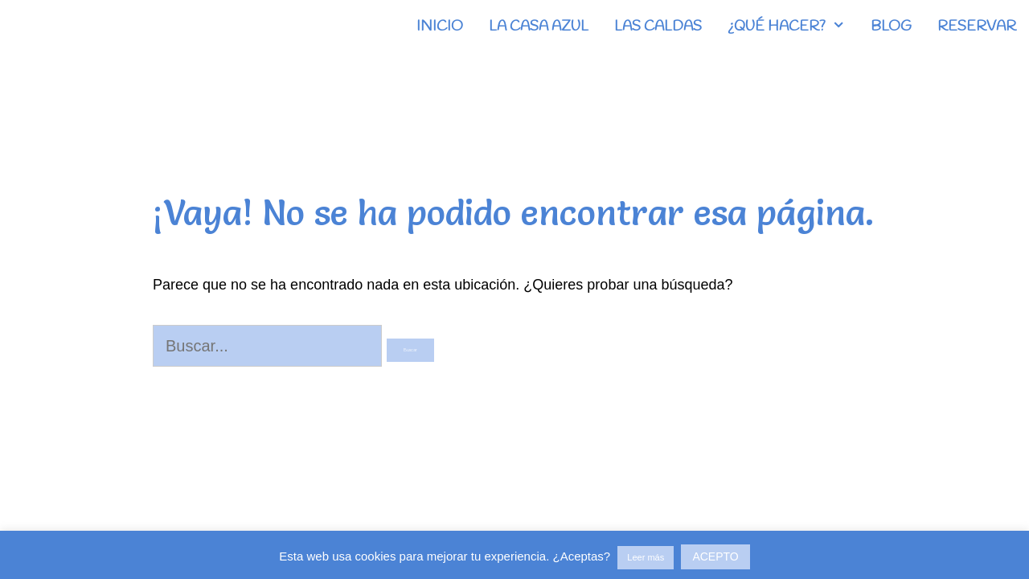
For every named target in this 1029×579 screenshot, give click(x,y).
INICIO (439, 26)
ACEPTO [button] (715, 556)
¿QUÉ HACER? (793, 26)
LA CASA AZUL (538, 26)
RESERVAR (976, 26)
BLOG (891, 26)
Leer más (645, 557)
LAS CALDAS (658, 26)
